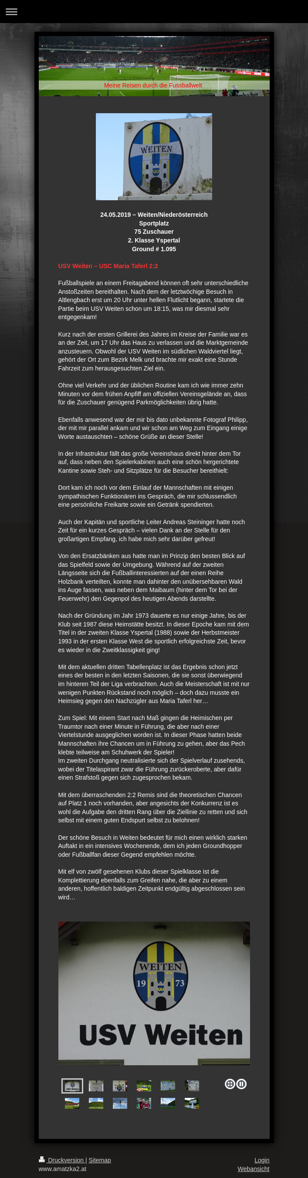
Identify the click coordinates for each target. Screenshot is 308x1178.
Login (261, 1160)
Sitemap (100, 1160)
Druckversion (62, 1160)
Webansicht (254, 1168)
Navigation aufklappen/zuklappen (154, 11)
